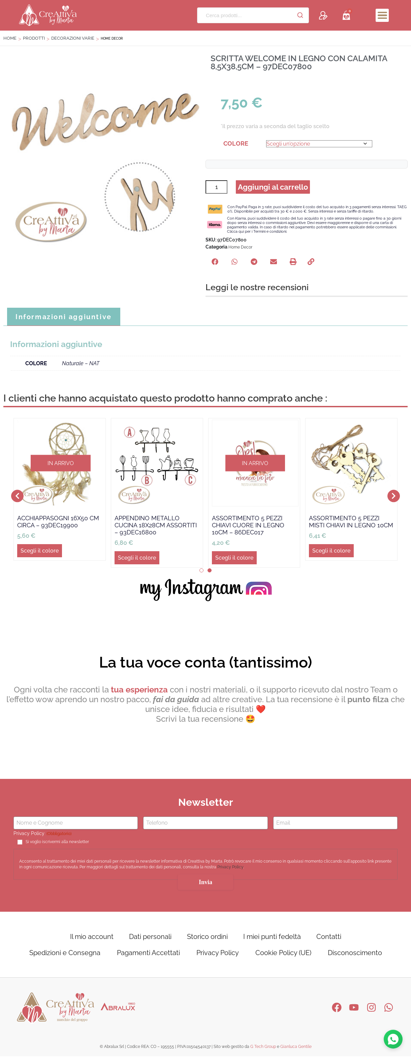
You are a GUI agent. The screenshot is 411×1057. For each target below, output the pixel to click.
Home (10, 38)
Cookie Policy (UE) (283, 953)
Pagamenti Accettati (148, 953)
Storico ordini (207, 937)
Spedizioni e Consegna (64, 953)
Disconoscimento (355, 953)
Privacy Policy (230, 868)
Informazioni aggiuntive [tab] (63, 317)
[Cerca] (300, 15)
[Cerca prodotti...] (244, 15)
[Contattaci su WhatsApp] (393, 1039)
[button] (215, 262)
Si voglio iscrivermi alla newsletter (57, 842)
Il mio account (92, 937)
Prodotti (34, 38)
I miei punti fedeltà (272, 937)
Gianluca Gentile (296, 1047)
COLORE (235, 143)
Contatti (328, 937)
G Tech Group (263, 1047)
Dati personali (150, 937)
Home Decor (240, 248)
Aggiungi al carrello (273, 187)
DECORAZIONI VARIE (72, 38)
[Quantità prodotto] (216, 187)
